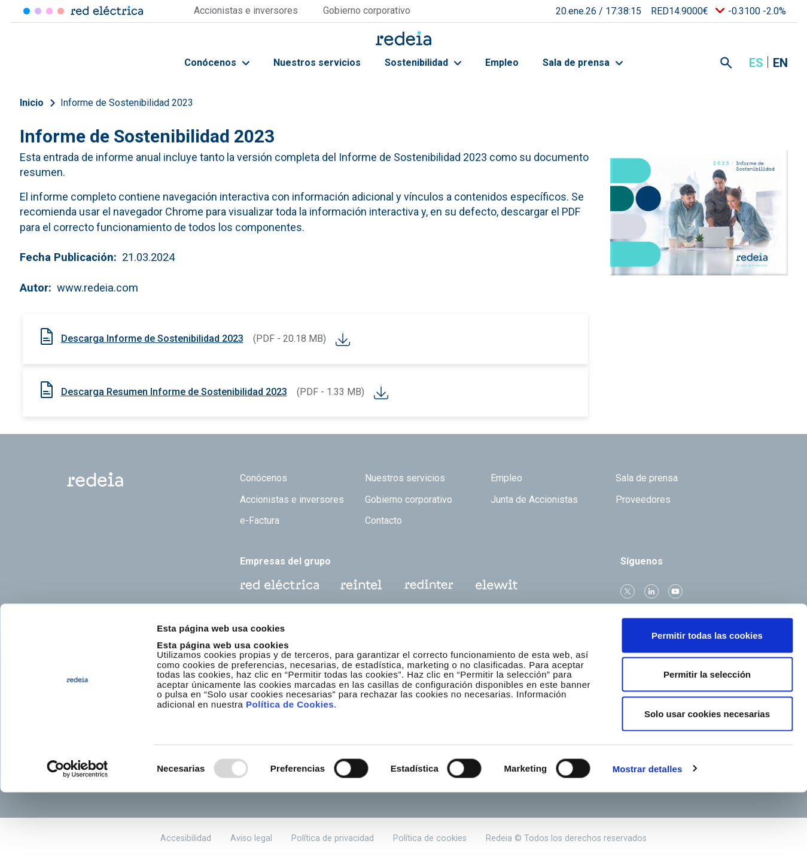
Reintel (361, 584)
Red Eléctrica (279, 584)
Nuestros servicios (317, 62)
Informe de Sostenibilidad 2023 (126, 102)
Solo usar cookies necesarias (707, 780)
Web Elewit (496, 584)
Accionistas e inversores (292, 499)
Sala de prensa (583, 62)
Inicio (32, 102)
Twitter (627, 591)
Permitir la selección (707, 741)
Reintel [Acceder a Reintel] (49, 11)
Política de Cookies (290, 771)
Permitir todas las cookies (707, 702)
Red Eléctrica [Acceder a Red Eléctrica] (26, 11)
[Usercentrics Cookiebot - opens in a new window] (77, 836)
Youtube (675, 591)
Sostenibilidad (423, 62)
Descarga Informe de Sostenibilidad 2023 (152, 338)
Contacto (383, 520)
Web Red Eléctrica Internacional (429, 584)
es (756, 63)
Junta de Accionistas (534, 499)
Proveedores (643, 499)
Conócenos (216, 62)
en (780, 63)
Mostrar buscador (726, 63)
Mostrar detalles (648, 835)
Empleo (502, 62)
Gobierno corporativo (408, 499)
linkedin (651, 591)
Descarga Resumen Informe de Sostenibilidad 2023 (174, 391)
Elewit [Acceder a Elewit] (60, 11)
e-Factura (259, 520)
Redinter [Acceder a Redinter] (38, 11)
